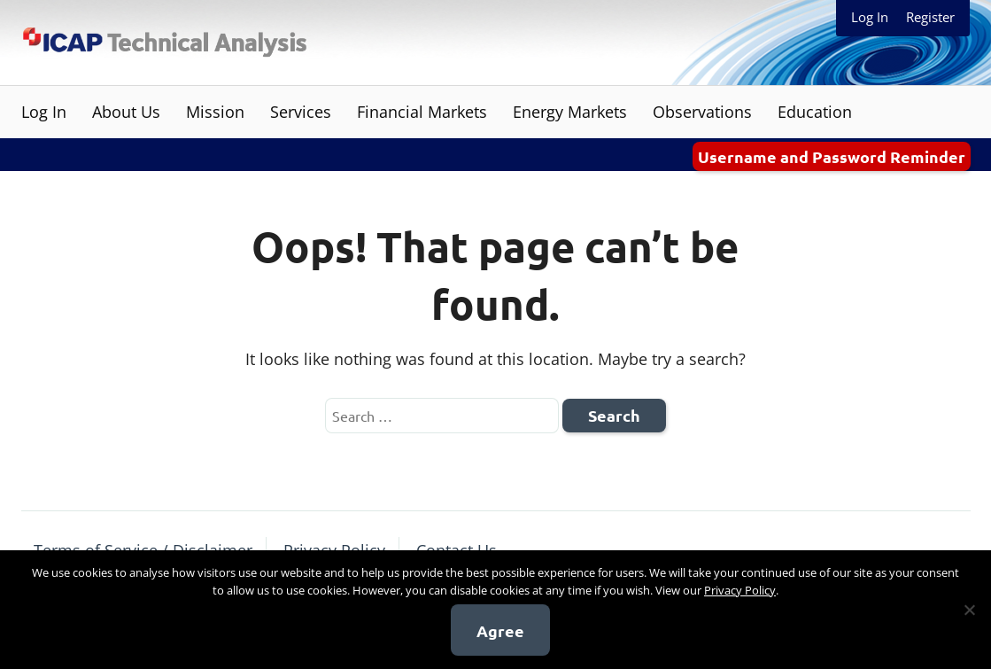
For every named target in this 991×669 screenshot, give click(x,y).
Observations (702, 111)
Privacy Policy (740, 590)
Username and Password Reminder (831, 156)
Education (815, 111)
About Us (126, 111)
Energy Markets (570, 111)
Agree (500, 630)
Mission (215, 111)
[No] (969, 609)
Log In (869, 17)
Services (300, 111)
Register (930, 17)
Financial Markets (422, 111)
